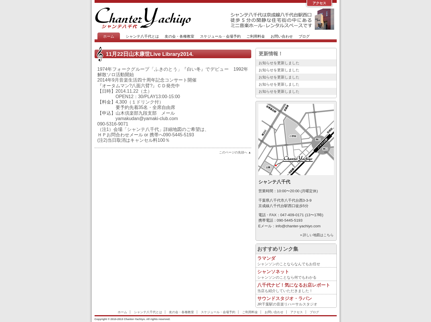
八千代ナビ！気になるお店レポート (293, 285)
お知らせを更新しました (279, 63)
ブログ (304, 36)
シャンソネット (273, 271)
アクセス (319, 3)
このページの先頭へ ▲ (235, 152)
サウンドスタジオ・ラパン (284, 298)
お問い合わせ (282, 36)
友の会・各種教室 (179, 36)
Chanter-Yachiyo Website (143, 17)
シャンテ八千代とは (142, 36)
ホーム (108, 36)
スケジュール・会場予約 (220, 36)
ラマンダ (266, 258)
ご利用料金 (255, 36)
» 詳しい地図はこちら (317, 235)
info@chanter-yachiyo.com (297, 226)
